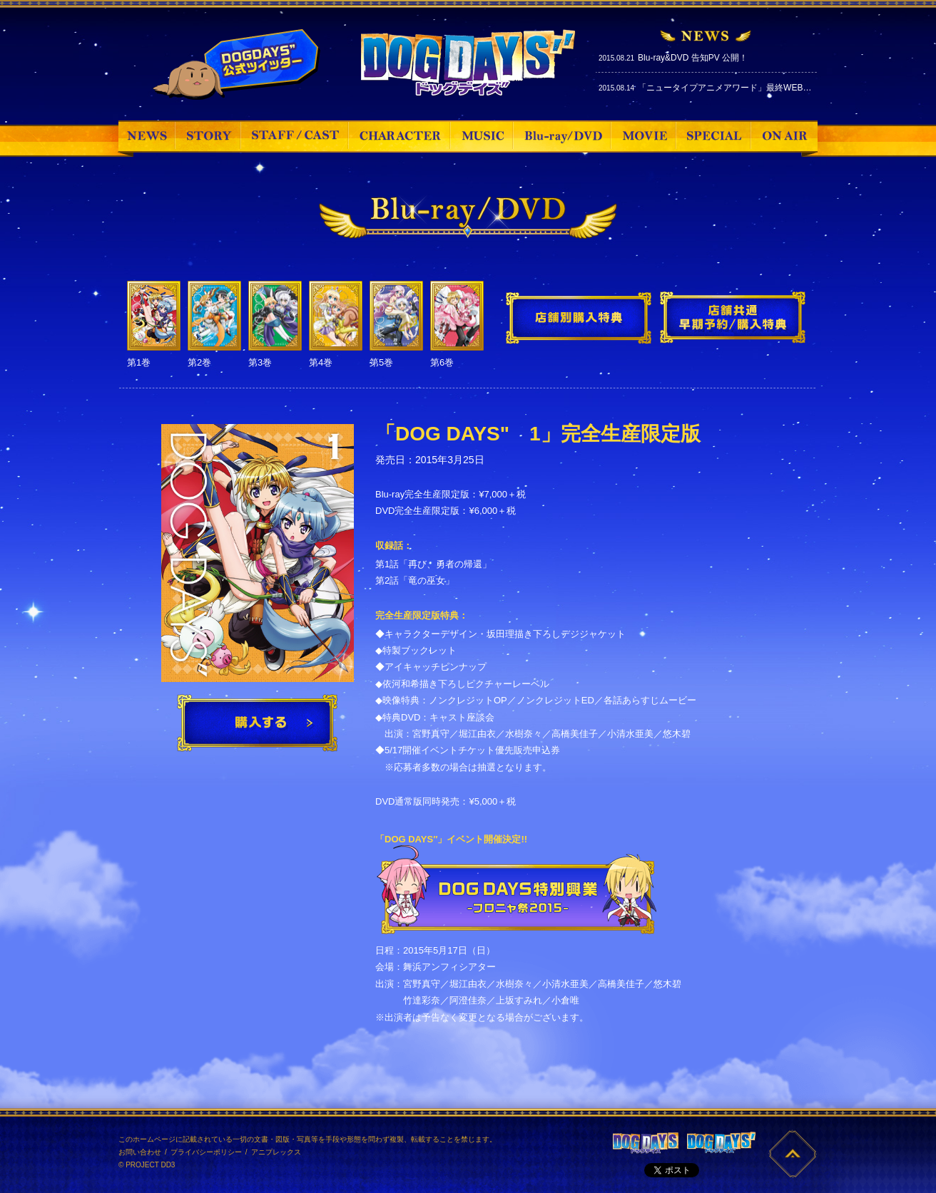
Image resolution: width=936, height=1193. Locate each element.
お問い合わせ (139, 1152)
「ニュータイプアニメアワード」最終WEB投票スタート (746, 88)
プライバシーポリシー (206, 1152)
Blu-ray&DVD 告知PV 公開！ (693, 58)
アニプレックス (276, 1152)
